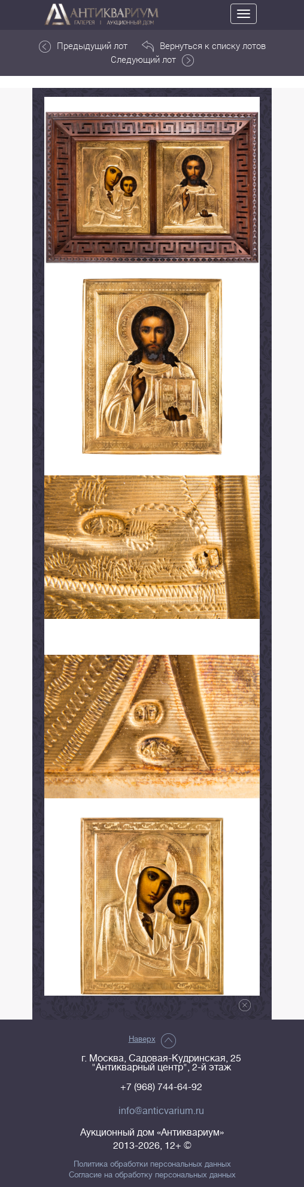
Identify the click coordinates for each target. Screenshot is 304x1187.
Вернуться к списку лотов (204, 46)
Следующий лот (152, 59)
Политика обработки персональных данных (152, 1164)
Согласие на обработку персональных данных (152, 1175)
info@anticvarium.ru (161, 1111)
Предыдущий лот (83, 46)
